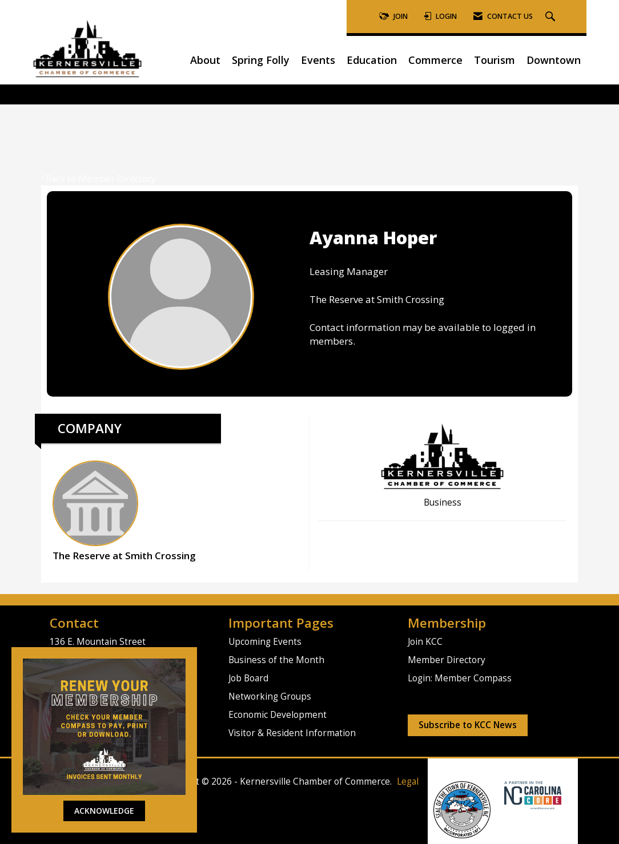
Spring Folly (261, 60)
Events (318, 60)
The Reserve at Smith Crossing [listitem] (124, 511)
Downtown (553, 60)
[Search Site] (551, 17)
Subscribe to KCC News (468, 725)
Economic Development (277, 715)
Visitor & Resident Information (292, 733)
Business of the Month (276, 660)
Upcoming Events (265, 642)
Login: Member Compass (460, 678)
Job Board (248, 678)
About (205, 60)
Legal (408, 782)
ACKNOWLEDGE (104, 810)
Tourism (494, 60)
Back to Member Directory (98, 179)
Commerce (435, 60)
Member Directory (446, 660)
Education (372, 60)
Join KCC (425, 642)
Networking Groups (269, 696)
